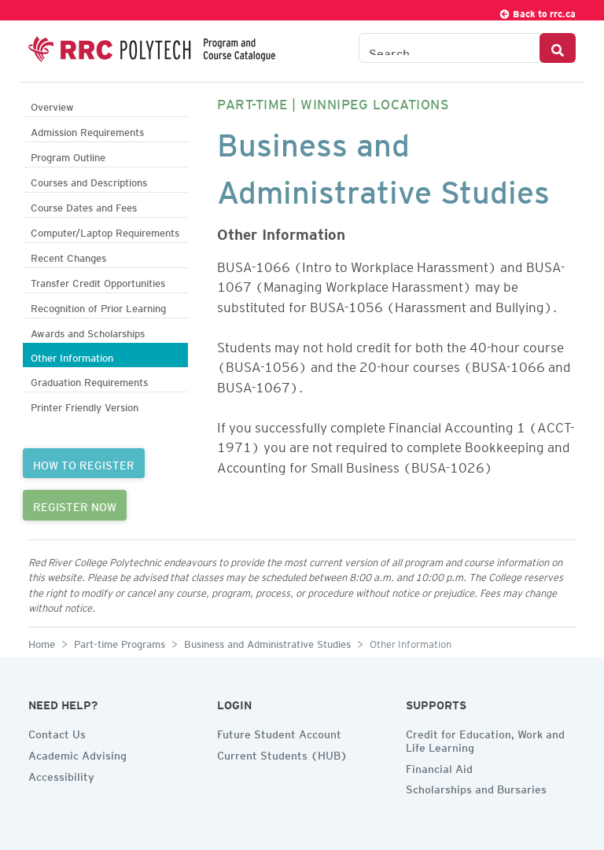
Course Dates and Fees (84, 205)
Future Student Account (279, 732)
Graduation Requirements (89, 380)
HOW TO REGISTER (83, 463)
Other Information (72, 355)
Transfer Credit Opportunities (98, 281)
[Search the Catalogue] (449, 48)
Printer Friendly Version (84, 405)
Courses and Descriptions (89, 180)
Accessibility (61, 774)
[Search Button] (558, 48)
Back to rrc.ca (537, 11)
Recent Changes (68, 255)
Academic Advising (77, 753)
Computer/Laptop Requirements (105, 230)
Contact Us (57, 732)
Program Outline (68, 155)
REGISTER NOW (74, 505)
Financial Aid (439, 767)
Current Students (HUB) (282, 753)
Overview (52, 105)
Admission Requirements (87, 130)
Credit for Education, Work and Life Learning (485, 738)
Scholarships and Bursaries (476, 787)
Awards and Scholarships (88, 331)
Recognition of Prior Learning (98, 306)
